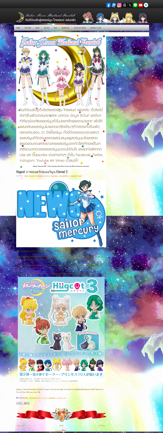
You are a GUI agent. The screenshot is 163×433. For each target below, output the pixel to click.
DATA (55, 27)
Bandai (31, 176)
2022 (26, 176)
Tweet (57, 431)
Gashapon (39, 176)
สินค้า (80, 176)
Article (47, 27)
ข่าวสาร (47, 176)
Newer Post (21, 425)
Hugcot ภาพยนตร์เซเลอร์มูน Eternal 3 (42, 171)
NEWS (38, 27)
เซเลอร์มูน (54, 176)
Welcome (28, 27)
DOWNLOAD (65, 27)
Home (18, 27)
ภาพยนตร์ (73, 176)
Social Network (80, 27)
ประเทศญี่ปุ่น (63, 176)
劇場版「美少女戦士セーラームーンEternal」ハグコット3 (44, 398)
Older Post (101, 425)
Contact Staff (95, 27)
